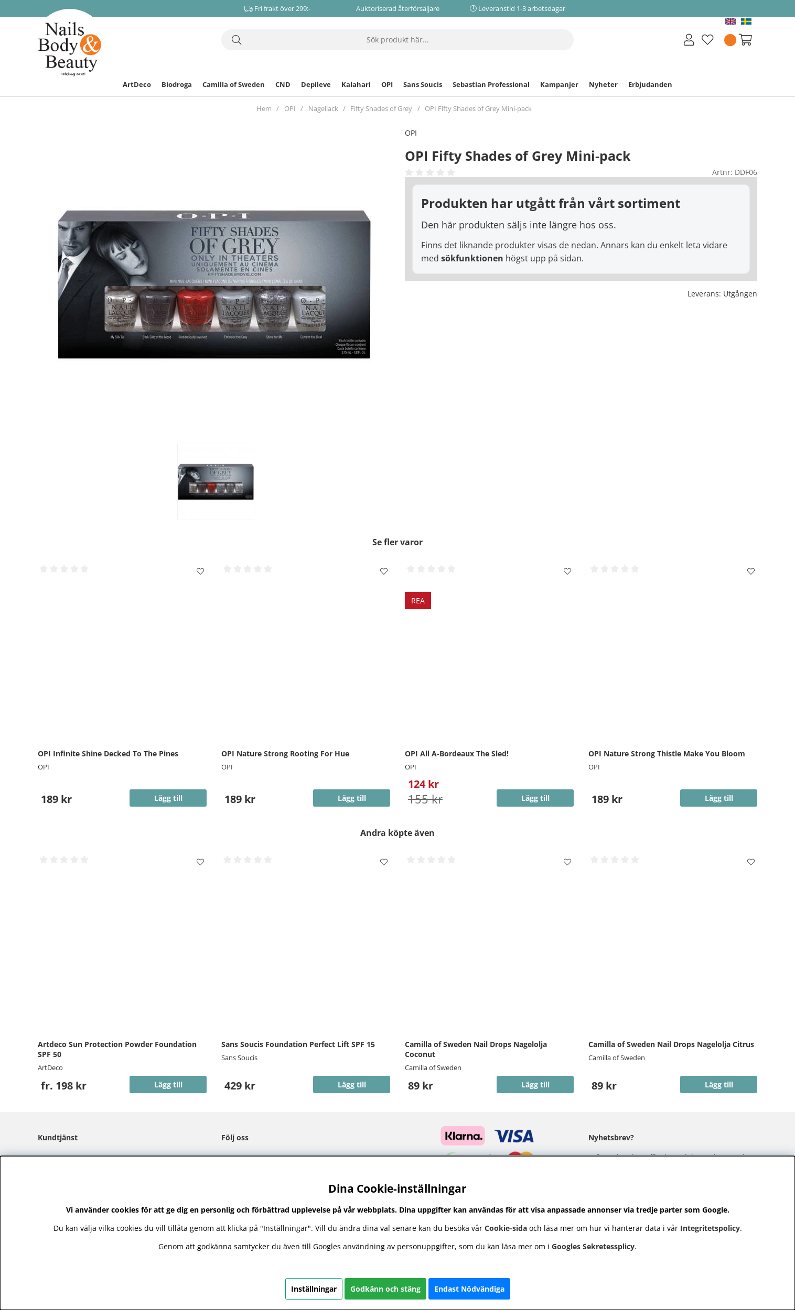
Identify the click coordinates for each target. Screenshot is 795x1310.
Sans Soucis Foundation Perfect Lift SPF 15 (298, 1044)
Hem (264, 108)
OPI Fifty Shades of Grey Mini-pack (478, 108)
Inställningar (314, 1289)
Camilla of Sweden (233, 84)
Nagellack (323, 108)
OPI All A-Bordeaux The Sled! (457, 753)
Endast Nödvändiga (469, 1289)
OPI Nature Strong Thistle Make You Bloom (666, 753)
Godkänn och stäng (385, 1289)
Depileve (316, 84)
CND (283, 84)
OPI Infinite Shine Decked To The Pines (108, 753)
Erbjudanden (650, 84)
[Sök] (397, 39)
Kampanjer (559, 84)
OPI (387, 84)
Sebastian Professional (491, 84)
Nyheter (603, 84)
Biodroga (177, 84)
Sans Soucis (422, 84)
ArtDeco (137, 84)
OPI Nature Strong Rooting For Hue (285, 753)
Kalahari (356, 84)
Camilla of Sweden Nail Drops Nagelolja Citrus (671, 1044)
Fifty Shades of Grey (381, 108)
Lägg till (168, 1084)
